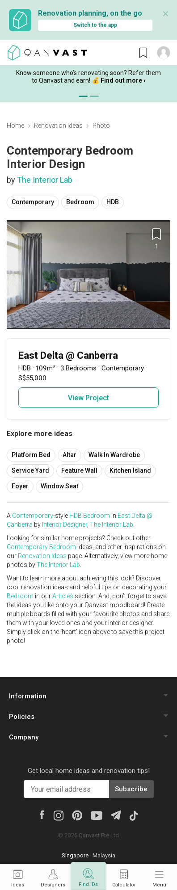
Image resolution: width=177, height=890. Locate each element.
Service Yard (30, 470)
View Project (88, 398)
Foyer (20, 486)
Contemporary (33, 202)
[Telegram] (115, 815)
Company (23, 737)
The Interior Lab (44, 180)
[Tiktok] (134, 815)
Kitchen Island (130, 470)
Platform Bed (31, 454)
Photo (101, 125)
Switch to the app (95, 25)
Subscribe (131, 789)
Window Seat (59, 486)
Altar (69, 454)
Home (15, 125)
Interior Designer (64, 524)
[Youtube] (96, 815)
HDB (112, 202)
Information (27, 696)
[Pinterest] (77, 815)
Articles (62, 596)
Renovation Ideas (58, 125)
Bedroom (80, 202)
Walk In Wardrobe (114, 454)
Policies (21, 717)
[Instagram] (58, 815)
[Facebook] (42, 814)
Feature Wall (79, 470)
